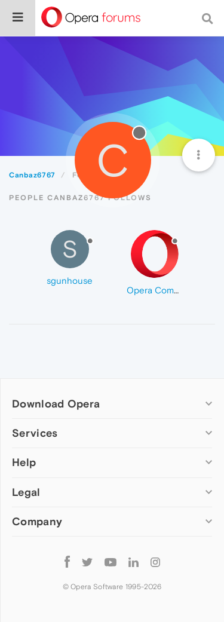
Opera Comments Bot (171, 290)
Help (24, 462)
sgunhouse (70, 280)
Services (34, 433)
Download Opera (56, 403)
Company (37, 521)
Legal (26, 492)
